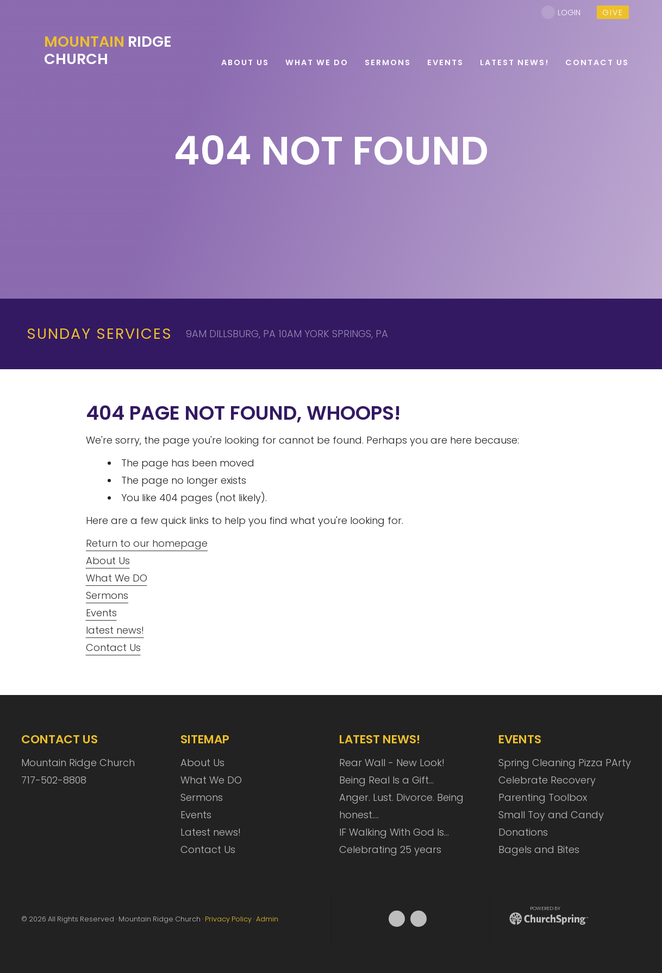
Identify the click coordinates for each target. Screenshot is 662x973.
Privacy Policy (228, 919)
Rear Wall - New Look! (392, 762)
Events (101, 613)
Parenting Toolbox (542, 797)
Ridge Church (108, 50)
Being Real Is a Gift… (386, 780)
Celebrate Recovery (547, 780)
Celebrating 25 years (390, 849)
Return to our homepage (147, 543)
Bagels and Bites (538, 849)
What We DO (116, 578)
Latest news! (210, 832)
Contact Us (113, 647)
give (612, 12)
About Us (108, 560)
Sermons (107, 595)
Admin (267, 919)
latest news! (115, 630)
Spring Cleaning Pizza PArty (564, 762)
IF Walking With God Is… (394, 832)
